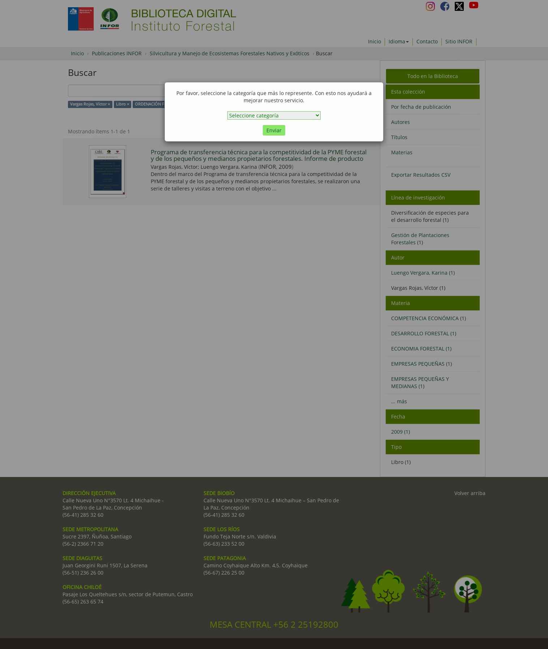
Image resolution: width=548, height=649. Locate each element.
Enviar (274, 130)
